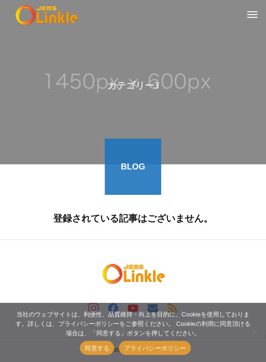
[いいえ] (254, 332)
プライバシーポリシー (155, 348)
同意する (97, 348)
